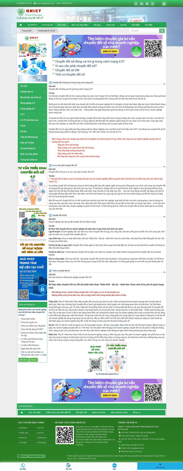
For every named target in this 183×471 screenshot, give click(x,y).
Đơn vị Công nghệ (116, 307)
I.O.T (23, 114)
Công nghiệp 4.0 (28, 109)
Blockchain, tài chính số (31, 97)
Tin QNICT (32, 25)
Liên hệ (123, 25)
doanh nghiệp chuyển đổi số (129, 328)
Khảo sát (23, 438)
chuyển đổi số (74, 328)
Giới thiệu (135, 25)
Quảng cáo (42, 438)
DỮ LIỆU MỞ (81, 412)
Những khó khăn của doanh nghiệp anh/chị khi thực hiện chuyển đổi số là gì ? (32, 312)
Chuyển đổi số (27, 92)
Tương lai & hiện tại (29, 160)
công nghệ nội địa (94, 325)
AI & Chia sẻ (47, 25)
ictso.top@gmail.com (45, 3)
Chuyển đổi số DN (67, 70)
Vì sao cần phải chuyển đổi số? (76, 66)
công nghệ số (128, 315)
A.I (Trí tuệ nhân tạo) (30, 120)
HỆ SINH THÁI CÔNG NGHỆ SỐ (70, 422)
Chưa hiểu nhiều (26, 319)
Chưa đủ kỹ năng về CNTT (30, 329)
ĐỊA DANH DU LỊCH (119, 412)
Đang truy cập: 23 (36, 456)
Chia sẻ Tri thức (27, 143)
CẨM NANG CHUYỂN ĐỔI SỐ (58, 412)
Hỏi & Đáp (61, 25)
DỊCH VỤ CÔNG (99, 412)
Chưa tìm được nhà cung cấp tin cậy (32, 334)
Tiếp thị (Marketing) (29, 137)
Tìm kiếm (148, 25)
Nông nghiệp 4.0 (28, 103)
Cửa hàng (97, 25)
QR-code (22, 456)
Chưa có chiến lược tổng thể (31, 326)
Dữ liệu (24, 131)
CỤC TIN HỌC (35, 412)
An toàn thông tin (28, 148)
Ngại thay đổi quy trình (29, 349)
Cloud (23, 126)
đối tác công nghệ (111, 325)
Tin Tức (41, 428)
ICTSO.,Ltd (91, 458)
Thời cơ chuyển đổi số (70, 74)
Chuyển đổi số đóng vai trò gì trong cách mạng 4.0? (89, 61)
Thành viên (110, 25)
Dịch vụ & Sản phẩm (79, 25)
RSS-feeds (42, 443)
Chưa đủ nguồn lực (28, 322)
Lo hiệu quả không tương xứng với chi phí (30, 340)
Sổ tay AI (136, 412)
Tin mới (24, 86)
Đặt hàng (160, 466)
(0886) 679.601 (25, 3)
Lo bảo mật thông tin (28, 345)
